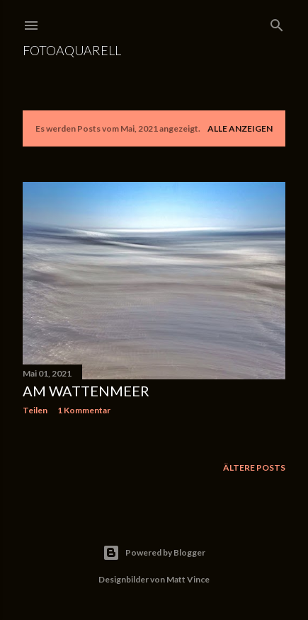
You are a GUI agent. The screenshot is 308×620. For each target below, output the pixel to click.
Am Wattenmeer (86, 390)
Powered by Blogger (154, 552)
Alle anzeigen (240, 128)
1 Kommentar (83, 410)
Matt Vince (188, 579)
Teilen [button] (35, 410)
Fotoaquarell (72, 50)
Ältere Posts (254, 467)
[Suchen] (276, 22)
